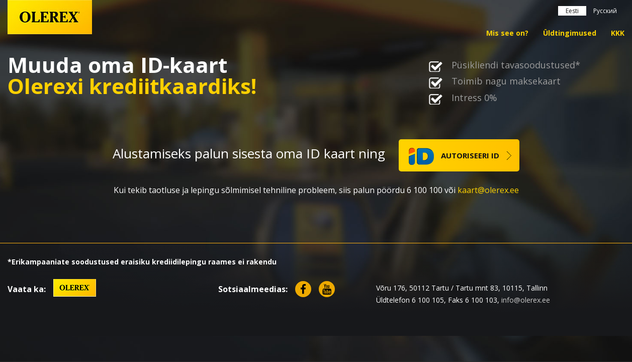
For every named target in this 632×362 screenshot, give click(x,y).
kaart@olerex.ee (488, 190)
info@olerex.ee (525, 300)
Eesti (572, 11)
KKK (617, 33)
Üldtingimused (569, 33)
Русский (605, 11)
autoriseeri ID (454, 156)
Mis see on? (507, 33)
